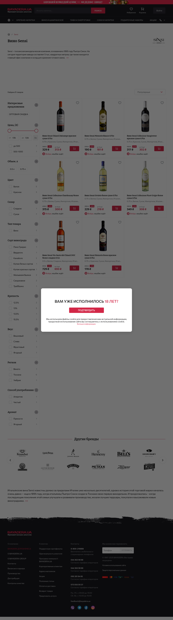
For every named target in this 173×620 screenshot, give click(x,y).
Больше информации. (86, 325)
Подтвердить (86, 309)
